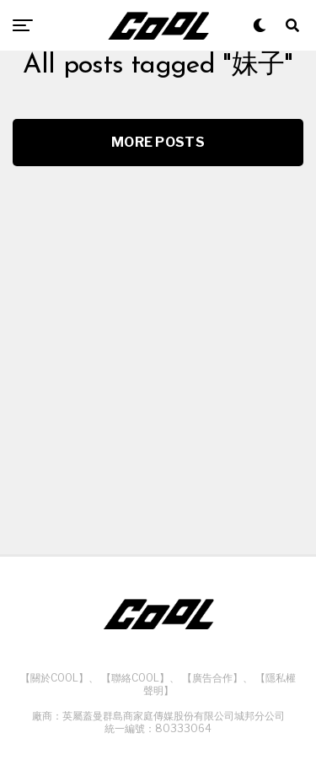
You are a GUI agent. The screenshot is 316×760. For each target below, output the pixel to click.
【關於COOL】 (54, 677)
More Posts (158, 142)
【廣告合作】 (212, 677)
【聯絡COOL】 (135, 677)
